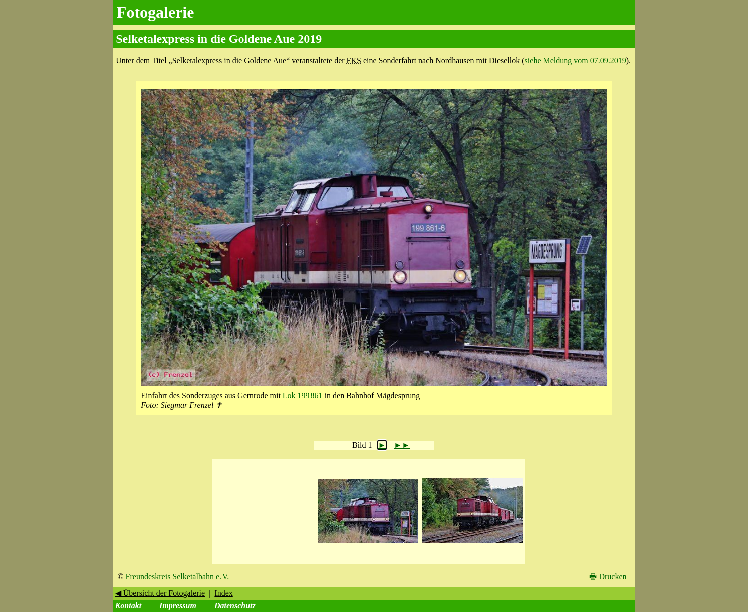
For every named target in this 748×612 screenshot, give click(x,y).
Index (223, 593)
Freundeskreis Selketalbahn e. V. (177, 576)
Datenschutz (235, 605)
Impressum (177, 605)
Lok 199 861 (303, 395)
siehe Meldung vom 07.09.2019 (575, 60)
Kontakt (128, 605)
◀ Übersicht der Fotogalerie (160, 593)
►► (402, 445)
